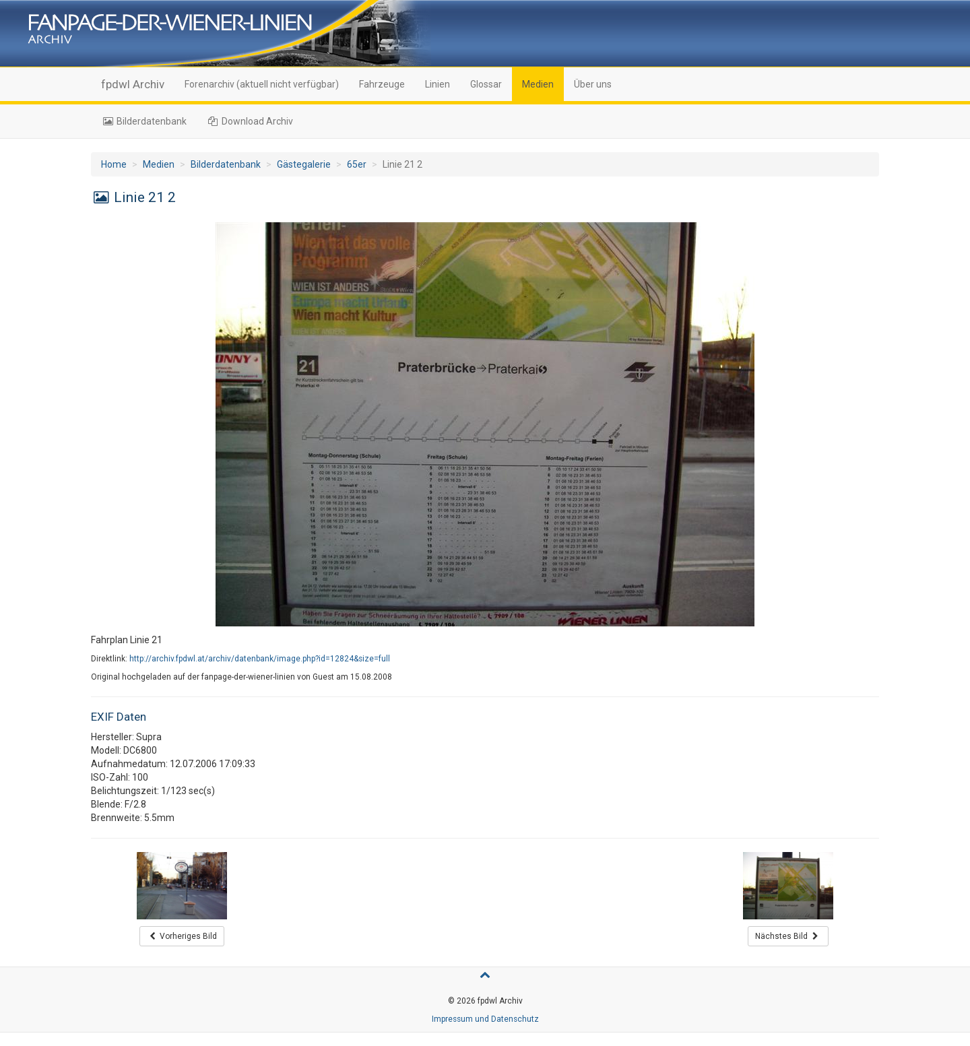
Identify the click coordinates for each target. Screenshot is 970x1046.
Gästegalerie (304, 164)
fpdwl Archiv (132, 84)
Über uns (593, 84)
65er (356, 164)
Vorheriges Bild (182, 936)
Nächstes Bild (788, 936)
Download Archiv (250, 121)
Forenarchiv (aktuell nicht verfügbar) (262, 84)
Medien (538, 84)
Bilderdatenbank (144, 121)
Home (114, 164)
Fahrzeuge (382, 84)
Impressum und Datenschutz (485, 1019)
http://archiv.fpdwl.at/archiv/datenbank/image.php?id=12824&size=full (259, 658)
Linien (437, 84)
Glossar (486, 84)
